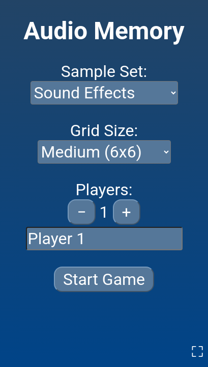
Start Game (104, 279)
